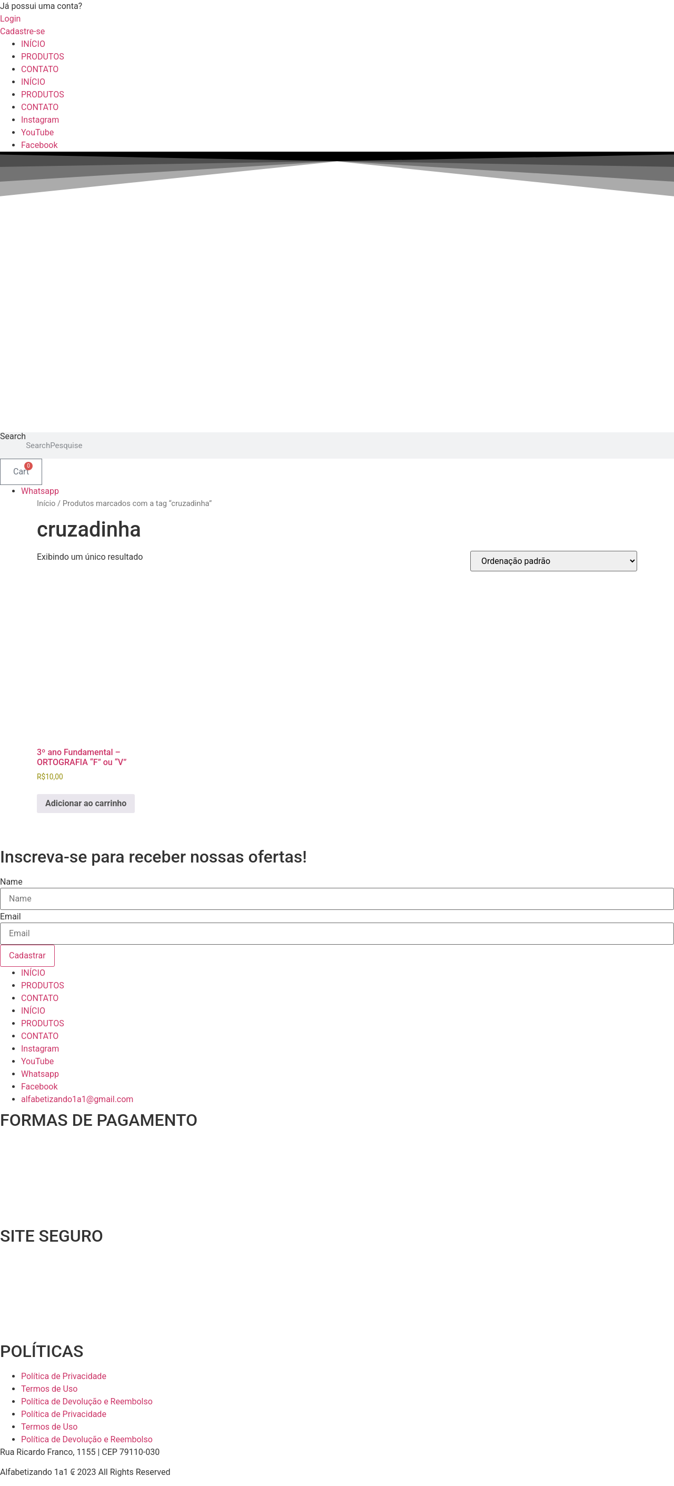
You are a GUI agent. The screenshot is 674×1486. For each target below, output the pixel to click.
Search (13, 436)
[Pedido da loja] (553, 561)
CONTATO (39, 69)
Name (11, 882)
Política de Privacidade (63, 1376)
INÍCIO (33, 44)
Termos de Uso (49, 1389)
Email (10, 917)
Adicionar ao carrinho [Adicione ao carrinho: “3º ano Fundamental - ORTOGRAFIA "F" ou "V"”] (85, 803)
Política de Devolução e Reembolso (87, 1401)
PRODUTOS (42, 57)
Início (46, 503)
